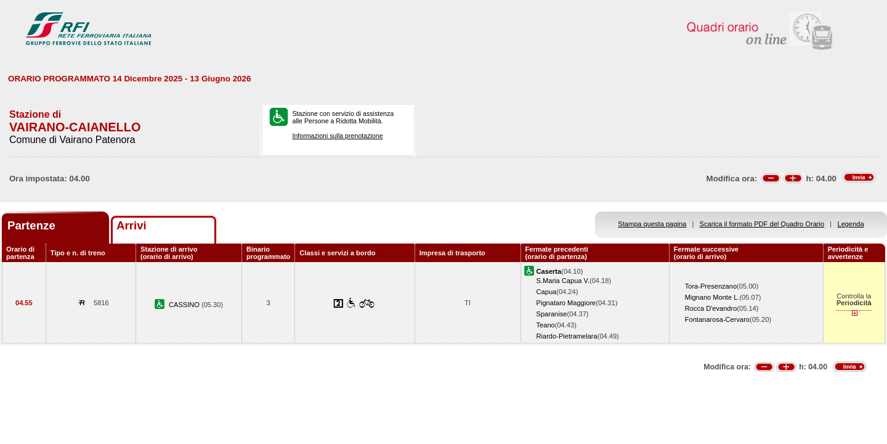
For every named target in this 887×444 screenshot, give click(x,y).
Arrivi (131, 225)
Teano (546, 325)
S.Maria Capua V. (563, 280)
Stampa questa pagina (652, 224)
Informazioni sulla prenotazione (337, 135)
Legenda (851, 224)
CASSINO (185, 304)
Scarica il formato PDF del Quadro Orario (762, 224)
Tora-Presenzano (711, 286)
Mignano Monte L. (712, 297)
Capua (547, 291)
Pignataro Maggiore (566, 302)
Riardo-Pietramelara (567, 336)
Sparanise (552, 314)
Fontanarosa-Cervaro (717, 319)
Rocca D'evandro (711, 308)
